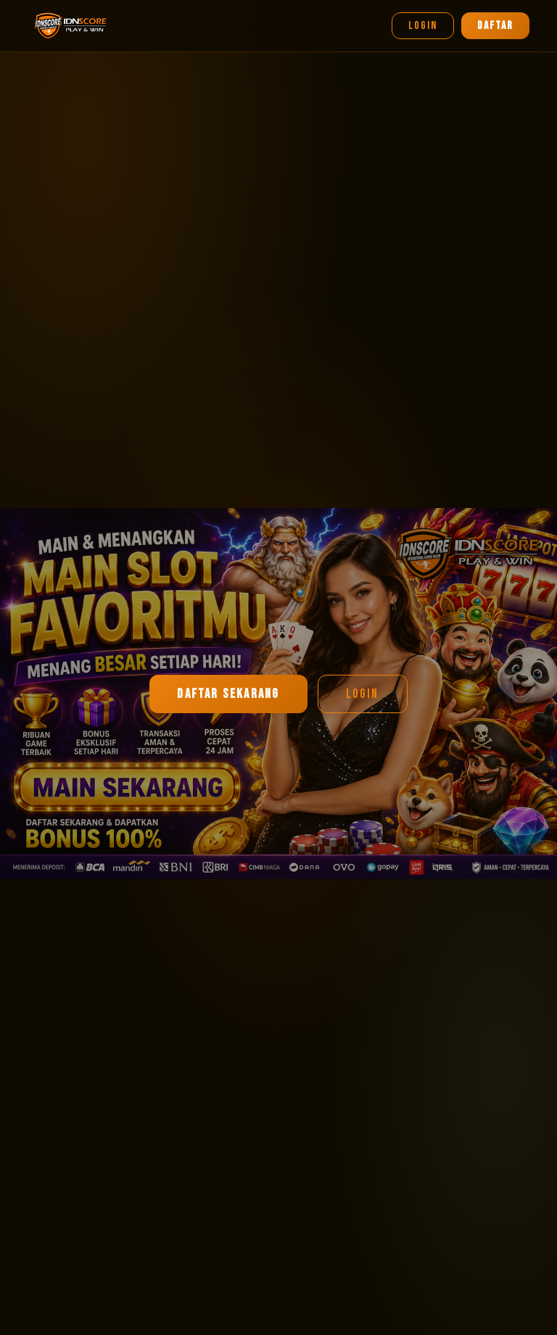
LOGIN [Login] (422, 26)
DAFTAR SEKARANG (228, 694)
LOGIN (362, 694)
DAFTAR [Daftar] (495, 26)
